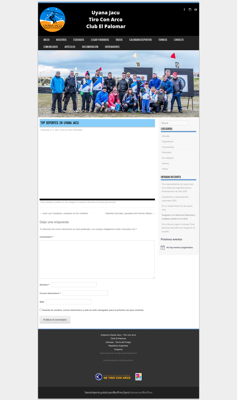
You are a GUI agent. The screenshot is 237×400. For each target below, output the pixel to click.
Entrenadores (112, 47)
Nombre (44, 284)
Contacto (179, 40)
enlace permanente (107, 202)
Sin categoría (71, 202)
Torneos (163, 40)
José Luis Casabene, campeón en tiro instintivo (64, 213)
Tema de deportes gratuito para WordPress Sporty (107, 392)
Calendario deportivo (140, 40)
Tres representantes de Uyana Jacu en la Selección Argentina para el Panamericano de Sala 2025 (178, 188)
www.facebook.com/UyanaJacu (118, 360)
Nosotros (61, 40)
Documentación (90, 47)
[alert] (178, 248)
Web (42, 302)
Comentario (46, 237)
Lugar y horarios (100, 40)
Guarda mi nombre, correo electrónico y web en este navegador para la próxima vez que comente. (93, 310)
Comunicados (50, 47)
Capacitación (167, 141)
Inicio (46, 40)
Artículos (70, 47)
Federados (78, 40)
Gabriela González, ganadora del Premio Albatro (130, 213)
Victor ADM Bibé (75, 130)
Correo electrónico (50, 293)
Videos (119, 40)
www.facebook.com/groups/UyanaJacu (118, 353)
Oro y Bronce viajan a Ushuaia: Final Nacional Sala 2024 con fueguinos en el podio (178, 228)
